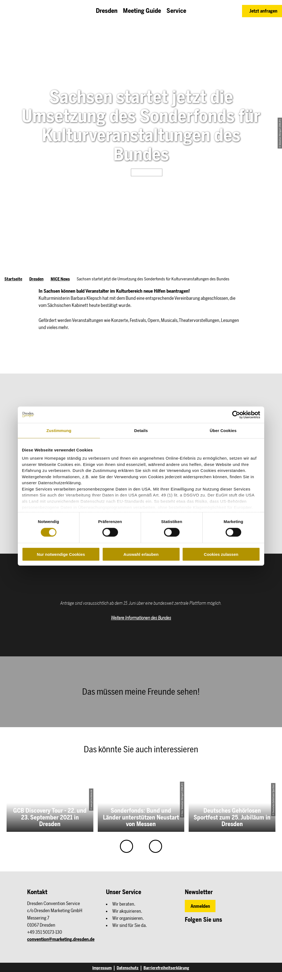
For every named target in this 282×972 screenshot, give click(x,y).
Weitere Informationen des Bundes (141, 618)
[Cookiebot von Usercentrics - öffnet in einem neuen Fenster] (236, 414)
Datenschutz (128, 968)
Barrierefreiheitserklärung (166, 968)
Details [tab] (141, 430)
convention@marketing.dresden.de (60, 939)
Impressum (102, 968)
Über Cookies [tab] (223, 430)
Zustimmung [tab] (59, 430)
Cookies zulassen (221, 554)
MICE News (60, 279)
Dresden (36, 279)
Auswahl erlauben (141, 554)
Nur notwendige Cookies (61, 554)
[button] (262, 11)
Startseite (13, 279)
